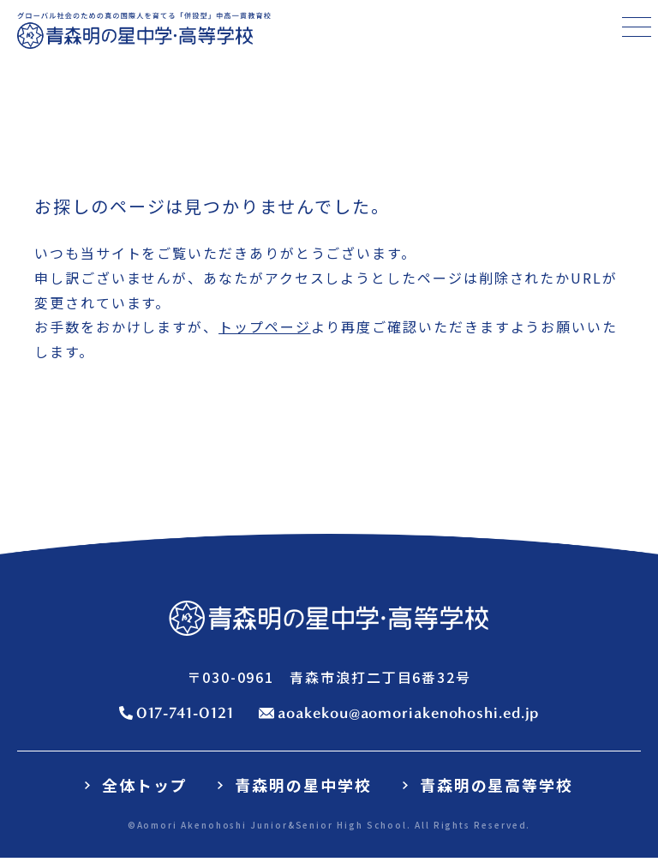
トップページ (264, 327)
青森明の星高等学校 (496, 785)
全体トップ (145, 785)
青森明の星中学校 (303, 785)
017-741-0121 (185, 713)
